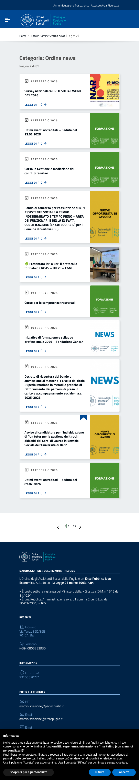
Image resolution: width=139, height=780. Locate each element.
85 (74, 526)
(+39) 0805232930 (32, 648)
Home (22, 36)
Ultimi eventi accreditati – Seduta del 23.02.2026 (50, 132)
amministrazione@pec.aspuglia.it (41, 706)
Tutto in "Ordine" (40, 36)
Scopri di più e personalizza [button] (28, 772)
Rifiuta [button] (99, 772)
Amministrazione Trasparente (71, 5)
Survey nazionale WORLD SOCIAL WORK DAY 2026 (52, 93)
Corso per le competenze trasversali (49, 302)
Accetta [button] (124, 772)
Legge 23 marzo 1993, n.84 (77, 582)
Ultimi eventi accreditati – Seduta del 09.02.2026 (50, 481)
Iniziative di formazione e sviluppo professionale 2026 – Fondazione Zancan (53, 339)
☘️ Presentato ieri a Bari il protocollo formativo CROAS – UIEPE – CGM (50, 265)
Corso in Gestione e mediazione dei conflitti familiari (49, 170)
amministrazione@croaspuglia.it (41, 719)
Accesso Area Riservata (105, 5)
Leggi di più (35, 104)
